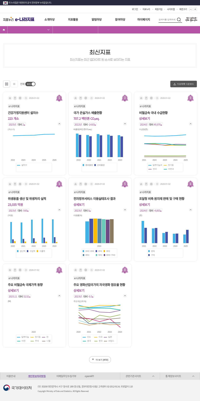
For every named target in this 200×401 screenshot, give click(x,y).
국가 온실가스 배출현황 (87, 113)
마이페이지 (143, 19)
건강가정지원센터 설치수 (23, 113)
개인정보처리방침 (37, 376)
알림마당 (97, 19)
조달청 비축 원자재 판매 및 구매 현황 (161, 199)
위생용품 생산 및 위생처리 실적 (27, 199)
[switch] (30, 84)
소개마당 (49, 19)
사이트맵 (171, 9)
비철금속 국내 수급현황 (153, 113)
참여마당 (120, 19)
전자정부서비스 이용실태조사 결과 (94, 199)
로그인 (135, 9)
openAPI (89, 376)
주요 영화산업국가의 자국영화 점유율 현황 (99, 285)
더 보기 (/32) (100, 359)
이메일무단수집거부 (66, 376)
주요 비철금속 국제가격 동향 (25, 285)
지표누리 (146, 9)
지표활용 (73, 19)
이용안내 (10, 376)
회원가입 (158, 9)
